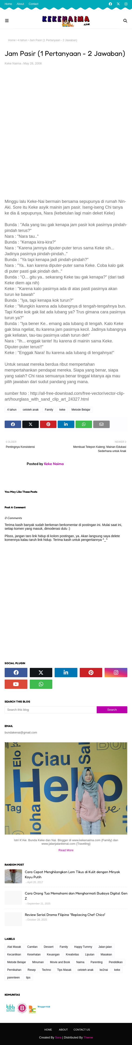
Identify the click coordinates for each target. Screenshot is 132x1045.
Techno (46, 969)
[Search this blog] (51, 709)
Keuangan (53, 954)
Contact (33, 4)
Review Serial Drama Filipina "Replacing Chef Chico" (65, 914)
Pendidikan (115, 962)
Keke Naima (13, 63)
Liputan (89, 954)
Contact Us (82, 1029)
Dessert (48, 946)
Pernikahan (14, 969)
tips (28, 977)
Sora (58, 1037)
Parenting (96, 962)
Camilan (32, 946)
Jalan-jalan (105, 946)
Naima (80, 962)
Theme (88, 1037)
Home (8, 4)
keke (62, 409)
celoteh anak (31, 409)
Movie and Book (60, 962)
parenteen (13, 977)
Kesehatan (33, 954)
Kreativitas (72, 954)
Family (49, 409)
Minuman (38, 962)
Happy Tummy (83, 946)
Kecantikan (14, 954)
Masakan (106, 954)
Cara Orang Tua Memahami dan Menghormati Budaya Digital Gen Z (76, 896)
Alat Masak (14, 946)
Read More (66, 850)
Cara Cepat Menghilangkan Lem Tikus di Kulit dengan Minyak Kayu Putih (72, 874)
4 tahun (22, 40)
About (20, 4)
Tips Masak (64, 969)
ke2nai (104, 969)
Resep (32, 969)
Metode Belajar (81, 409)
